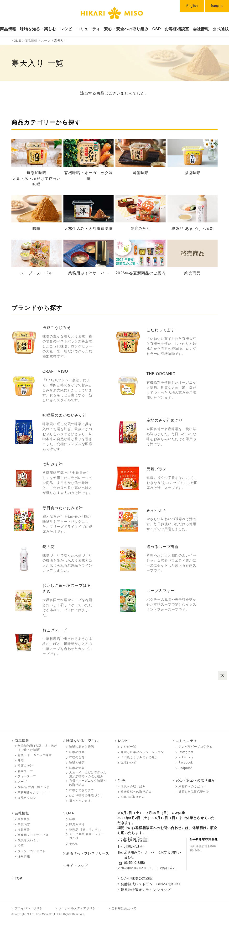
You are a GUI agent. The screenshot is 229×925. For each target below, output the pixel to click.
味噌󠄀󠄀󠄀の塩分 (77, 757)
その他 (73, 843)
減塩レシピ (128, 762)
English (192, 6)
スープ (22, 781)
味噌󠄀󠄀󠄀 (21, 760)
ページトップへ (222, 675)
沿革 (21, 845)
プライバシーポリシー (30, 908)
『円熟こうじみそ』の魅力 (139, 757)
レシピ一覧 (128, 746)
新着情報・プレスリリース (87, 853)
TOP (18, 878)
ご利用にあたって (124, 908)
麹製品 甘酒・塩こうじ (34, 787)
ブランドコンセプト (32, 851)
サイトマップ (77, 866)
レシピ (66, 29)
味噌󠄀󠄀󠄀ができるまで (81, 790)
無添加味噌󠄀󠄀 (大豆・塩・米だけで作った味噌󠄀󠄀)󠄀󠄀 (37, 747)
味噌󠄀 (72, 819)
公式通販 (221, 29)
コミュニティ (88, 29)
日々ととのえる (80, 800)
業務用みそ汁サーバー (33, 792)
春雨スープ (25, 771)
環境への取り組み (133, 786)
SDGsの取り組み (133, 797)
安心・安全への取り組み (126, 29)
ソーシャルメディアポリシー (79, 908)
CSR (156, 29)
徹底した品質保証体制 (193, 791)
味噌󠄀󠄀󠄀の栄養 (77, 768)
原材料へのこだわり (192, 786)
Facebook (185, 762)
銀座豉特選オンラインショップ (146, 890)
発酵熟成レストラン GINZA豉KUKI (150, 884)
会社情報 (201, 29)
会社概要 (24, 819)
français (217, 6)
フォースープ (27, 776)
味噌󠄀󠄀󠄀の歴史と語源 (81, 746)
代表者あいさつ (28, 840)
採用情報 (24, 856)
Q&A (70, 813)
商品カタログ (27, 797)
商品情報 (8, 29)
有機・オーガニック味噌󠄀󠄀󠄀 (35, 755)
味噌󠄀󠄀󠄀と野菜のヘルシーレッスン (142, 752)
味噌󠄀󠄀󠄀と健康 (77, 762)
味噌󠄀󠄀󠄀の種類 (77, 752)
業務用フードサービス (33, 835)
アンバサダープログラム (195, 746)
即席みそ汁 (25, 765)
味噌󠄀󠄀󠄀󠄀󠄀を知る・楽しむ (38, 29)
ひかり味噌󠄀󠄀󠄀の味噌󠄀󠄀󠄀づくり (86, 795)
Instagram (185, 752)
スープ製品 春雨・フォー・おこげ (88, 836)
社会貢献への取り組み (136, 791)
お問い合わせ (134, 846)
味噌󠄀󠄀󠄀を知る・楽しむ (82, 741)
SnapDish (185, 768)
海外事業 (24, 829)
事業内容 (24, 824)
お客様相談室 (177, 29)
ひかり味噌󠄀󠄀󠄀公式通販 (137, 878)
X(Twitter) (185, 757)
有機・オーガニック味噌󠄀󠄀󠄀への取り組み (87, 782)
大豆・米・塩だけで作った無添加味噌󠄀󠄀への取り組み (87, 774)
